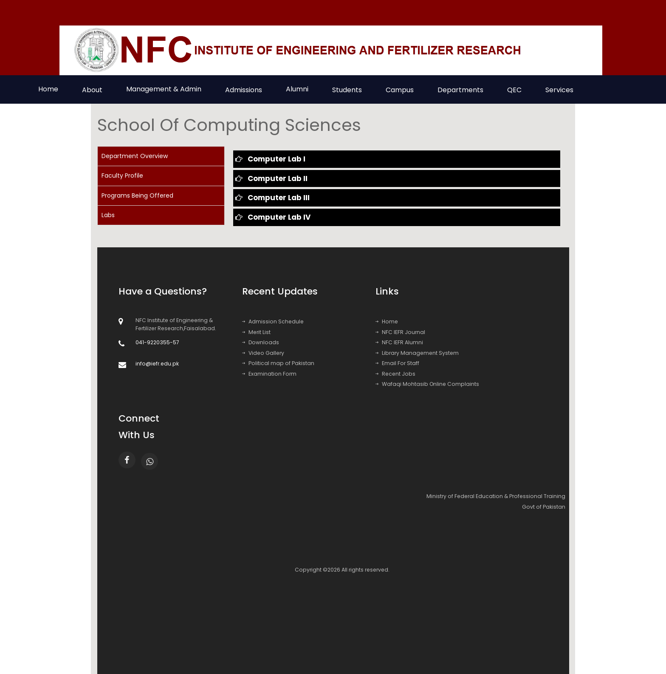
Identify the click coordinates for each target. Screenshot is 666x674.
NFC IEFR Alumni (399, 342)
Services (559, 90)
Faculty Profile (122, 175)
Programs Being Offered (137, 195)
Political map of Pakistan (278, 363)
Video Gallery (263, 353)
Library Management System (417, 353)
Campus (400, 90)
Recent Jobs (395, 373)
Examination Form (269, 373)
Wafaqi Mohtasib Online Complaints (427, 384)
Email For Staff (397, 363)
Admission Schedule (273, 321)
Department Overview (135, 156)
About (92, 90)
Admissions (243, 90)
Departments (460, 90)
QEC (514, 90)
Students (347, 90)
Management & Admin (163, 89)
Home (48, 89)
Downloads (260, 342)
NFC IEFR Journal (400, 332)
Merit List (256, 332)
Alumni (297, 89)
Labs (108, 215)
